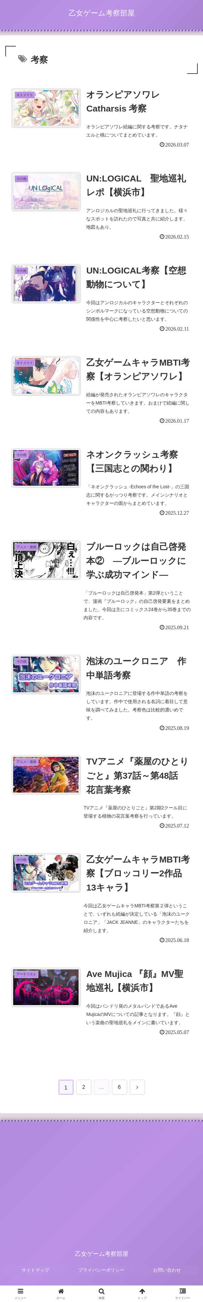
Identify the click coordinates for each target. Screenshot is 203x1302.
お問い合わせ (167, 1274)
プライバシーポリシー (102, 1274)
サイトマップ (36, 1274)
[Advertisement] (101, 1182)
